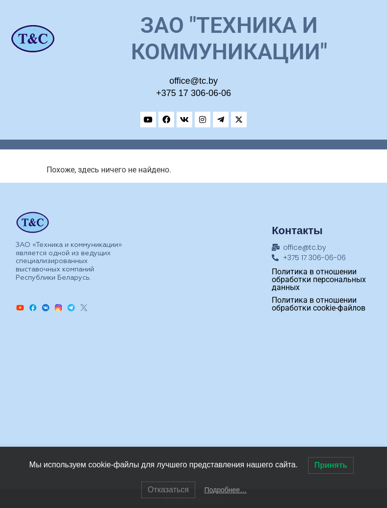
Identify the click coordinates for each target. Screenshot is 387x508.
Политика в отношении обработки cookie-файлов (318, 304)
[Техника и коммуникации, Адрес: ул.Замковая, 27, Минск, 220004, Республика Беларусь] (194, 400)
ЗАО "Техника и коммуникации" (229, 38)
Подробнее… (225, 490)
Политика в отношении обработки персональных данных (319, 279)
